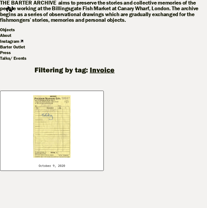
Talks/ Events (13, 58)
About (5, 35)
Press (5, 52)
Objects (7, 30)
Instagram (11, 41)
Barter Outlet (12, 47)
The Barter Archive (28, 3)
